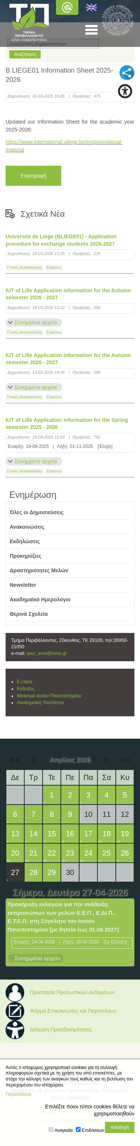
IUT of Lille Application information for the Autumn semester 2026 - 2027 (68, 294)
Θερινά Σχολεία (29, 614)
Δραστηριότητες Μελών (39, 570)
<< (15, 759)
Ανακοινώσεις (27, 527)
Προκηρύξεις (25, 556)
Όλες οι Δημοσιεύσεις (36, 512)
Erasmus (54, 267)
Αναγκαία (64, 1130)
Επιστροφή (33, 176)
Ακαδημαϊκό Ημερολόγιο (40, 599)
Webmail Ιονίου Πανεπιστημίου (49, 695)
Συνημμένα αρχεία (36, 322)
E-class (24, 681)
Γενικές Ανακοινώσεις (24, 267)
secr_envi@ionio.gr (47, 653)
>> (124, 759)
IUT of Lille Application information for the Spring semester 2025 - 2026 (67, 423)
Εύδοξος (26, 688)
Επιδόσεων (93, 1130)
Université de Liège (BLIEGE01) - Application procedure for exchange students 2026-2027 (61, 240)
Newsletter (23, 585)
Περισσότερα (18, 1094)
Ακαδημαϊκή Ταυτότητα (40, 702)
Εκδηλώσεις (25, 541)
